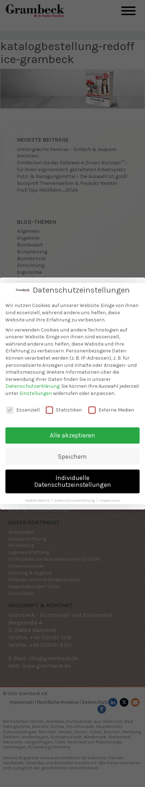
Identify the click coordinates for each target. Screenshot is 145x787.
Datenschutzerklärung (32, 384)
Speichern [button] (72, 454)
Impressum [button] (110, 498)
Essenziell (23, 408)
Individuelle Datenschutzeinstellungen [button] (72, 479)
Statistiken (64, 408)
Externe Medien (111, 408)
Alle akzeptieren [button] (72, 433)
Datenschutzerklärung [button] (75, 498)
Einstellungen (35, 391)
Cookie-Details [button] (38, 498)
